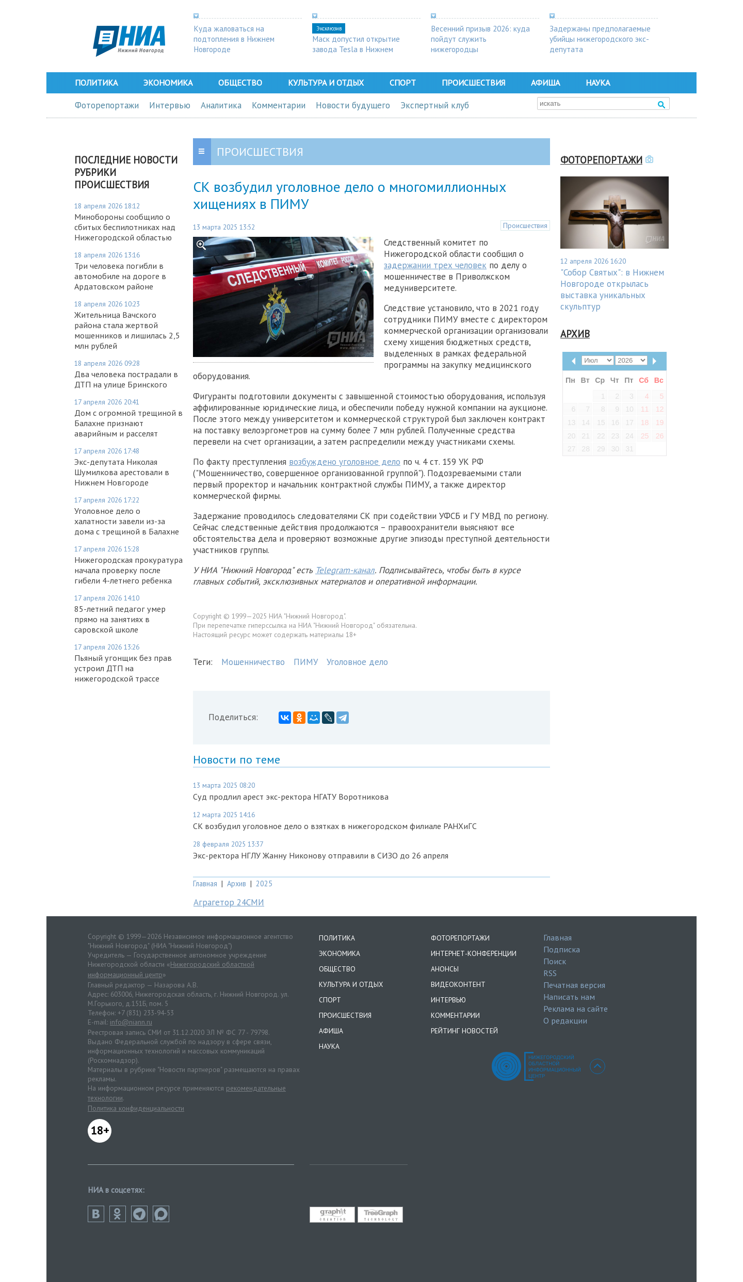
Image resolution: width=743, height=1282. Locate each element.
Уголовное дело (357, 662)
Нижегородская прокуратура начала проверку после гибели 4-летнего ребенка (128, 570)
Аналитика (221, 105)
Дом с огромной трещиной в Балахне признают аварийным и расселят (128, 423)
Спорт (403, 82)
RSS (550, 973)
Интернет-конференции (473, 953)
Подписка (561, 949)
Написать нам (569, 997)
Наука (598, 82)
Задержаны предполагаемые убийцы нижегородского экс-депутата (600, 38)
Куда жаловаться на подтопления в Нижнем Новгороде (233, 38)
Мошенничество (253, 662)
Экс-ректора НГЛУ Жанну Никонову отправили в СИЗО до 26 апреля (320, 855)
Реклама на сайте (575, 1008)
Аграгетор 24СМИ (228, 902)
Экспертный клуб (434, 105)
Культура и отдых (326, 82)
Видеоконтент (458, 984)
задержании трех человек (435, 265)
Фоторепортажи (107, 105)
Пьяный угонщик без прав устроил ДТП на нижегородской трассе (123, 668)
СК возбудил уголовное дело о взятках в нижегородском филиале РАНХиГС (335, 826)
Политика (96, 82)
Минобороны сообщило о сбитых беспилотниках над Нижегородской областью (124, 227)
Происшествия (473, 82)
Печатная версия (574, 985)
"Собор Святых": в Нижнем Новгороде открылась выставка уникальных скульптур (612, 289)
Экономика (167, 82)
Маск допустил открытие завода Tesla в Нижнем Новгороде (356, 49)
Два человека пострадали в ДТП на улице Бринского (126, 379)
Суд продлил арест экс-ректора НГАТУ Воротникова (291, 796)
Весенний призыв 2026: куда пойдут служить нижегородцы (480, 38)
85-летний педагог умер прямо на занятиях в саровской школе (120, 619)
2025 (264, 883)
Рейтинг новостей (464, 1030)
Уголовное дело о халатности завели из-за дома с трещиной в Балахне (126, 521)
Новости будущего (353, 105)
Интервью (169, 105)
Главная (205, 883)
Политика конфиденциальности (136, 1108)
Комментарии (278, 105)
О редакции (565, 1020)
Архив (236, 883)
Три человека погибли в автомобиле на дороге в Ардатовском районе (120, 276)
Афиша (545, 82)
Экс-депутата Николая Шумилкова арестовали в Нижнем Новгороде (121, 472)
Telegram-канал (345, 570)
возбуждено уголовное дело (344, 461)
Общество (240, 82)
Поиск (554, 961)
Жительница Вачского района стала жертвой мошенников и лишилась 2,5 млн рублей (127, 330)
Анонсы (445, 968)
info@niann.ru (131, 1022)
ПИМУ (306, 662)
